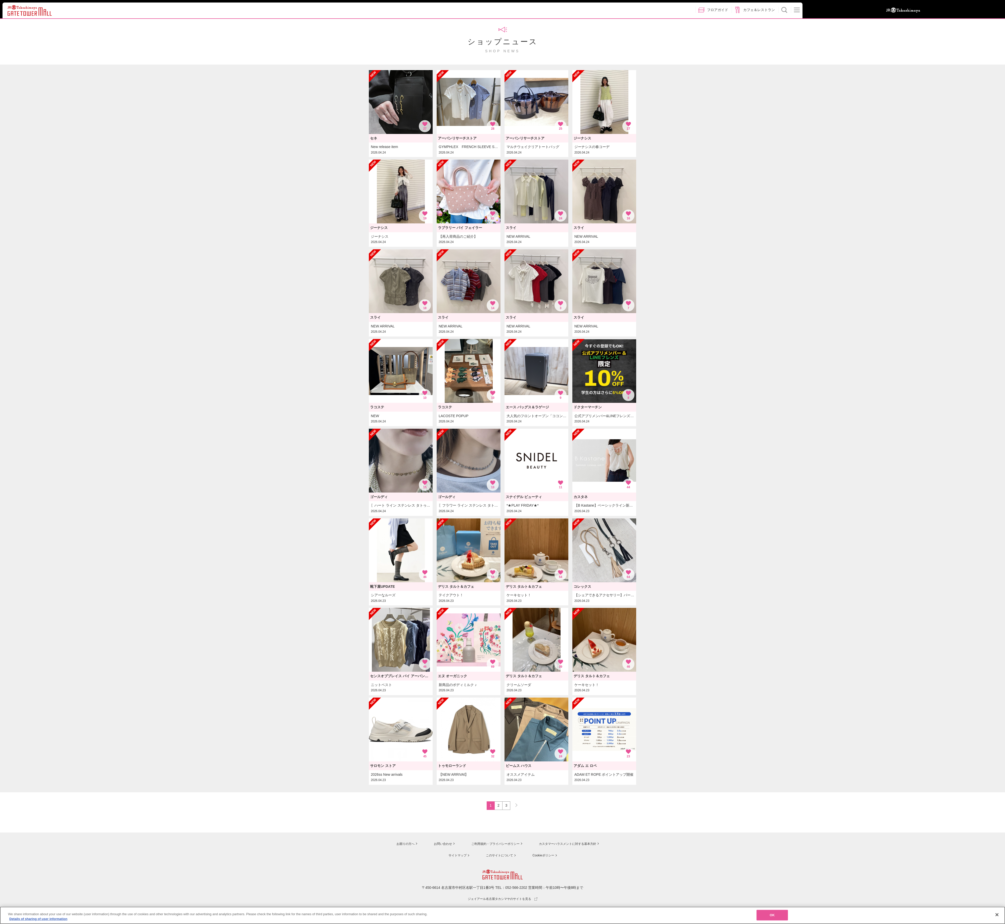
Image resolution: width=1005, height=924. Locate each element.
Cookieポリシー (543, 856)
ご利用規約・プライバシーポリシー (491, 845)
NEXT (514, 805)
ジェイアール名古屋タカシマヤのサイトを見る (502, 899)
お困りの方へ (396, 845)
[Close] (996, 917)
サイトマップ (453, 856)
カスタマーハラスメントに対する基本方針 (569, 845)
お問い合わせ (434, 845)
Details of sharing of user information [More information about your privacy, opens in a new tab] (38, 921)
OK (772, 917)
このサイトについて (497, 856)
